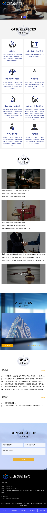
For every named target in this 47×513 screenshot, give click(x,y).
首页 (4, 510)
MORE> (43, 370)
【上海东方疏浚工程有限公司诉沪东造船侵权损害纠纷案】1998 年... (21, 257)
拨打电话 (23, 510)
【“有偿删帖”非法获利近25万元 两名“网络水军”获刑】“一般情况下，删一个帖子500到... (24, 376)
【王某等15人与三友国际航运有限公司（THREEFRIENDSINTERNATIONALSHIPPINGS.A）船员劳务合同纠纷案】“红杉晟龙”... (23, 254)
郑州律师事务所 (6, 498)
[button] (21, 17)
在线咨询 (42, 510)
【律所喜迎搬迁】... (9, 403)
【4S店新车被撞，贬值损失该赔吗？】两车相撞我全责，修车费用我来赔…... (24, 384)
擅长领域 (14, 510)
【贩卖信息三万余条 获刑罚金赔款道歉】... (14, 197)
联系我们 (32, 510)
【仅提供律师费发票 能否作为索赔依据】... (14, 222)
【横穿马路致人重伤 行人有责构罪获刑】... (14, 193)
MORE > (7, 345)
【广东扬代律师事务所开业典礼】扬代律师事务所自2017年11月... (23, 406)
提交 (23, 459)
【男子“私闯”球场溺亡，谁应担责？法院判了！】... (16, 228)
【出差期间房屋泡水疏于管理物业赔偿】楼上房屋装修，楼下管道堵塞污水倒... (24, 381)
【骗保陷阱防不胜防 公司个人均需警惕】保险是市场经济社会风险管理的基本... (24, 389)
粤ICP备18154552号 (36, 503)
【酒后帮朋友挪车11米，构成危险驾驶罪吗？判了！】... (18, 190)
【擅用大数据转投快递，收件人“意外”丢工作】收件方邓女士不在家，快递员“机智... (24, 386)
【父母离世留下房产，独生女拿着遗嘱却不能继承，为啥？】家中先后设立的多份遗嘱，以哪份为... (24, 379)
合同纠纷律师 (15, 498)
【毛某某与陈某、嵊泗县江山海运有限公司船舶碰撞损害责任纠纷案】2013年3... (23, 260)
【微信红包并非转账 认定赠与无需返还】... (14, 225)
